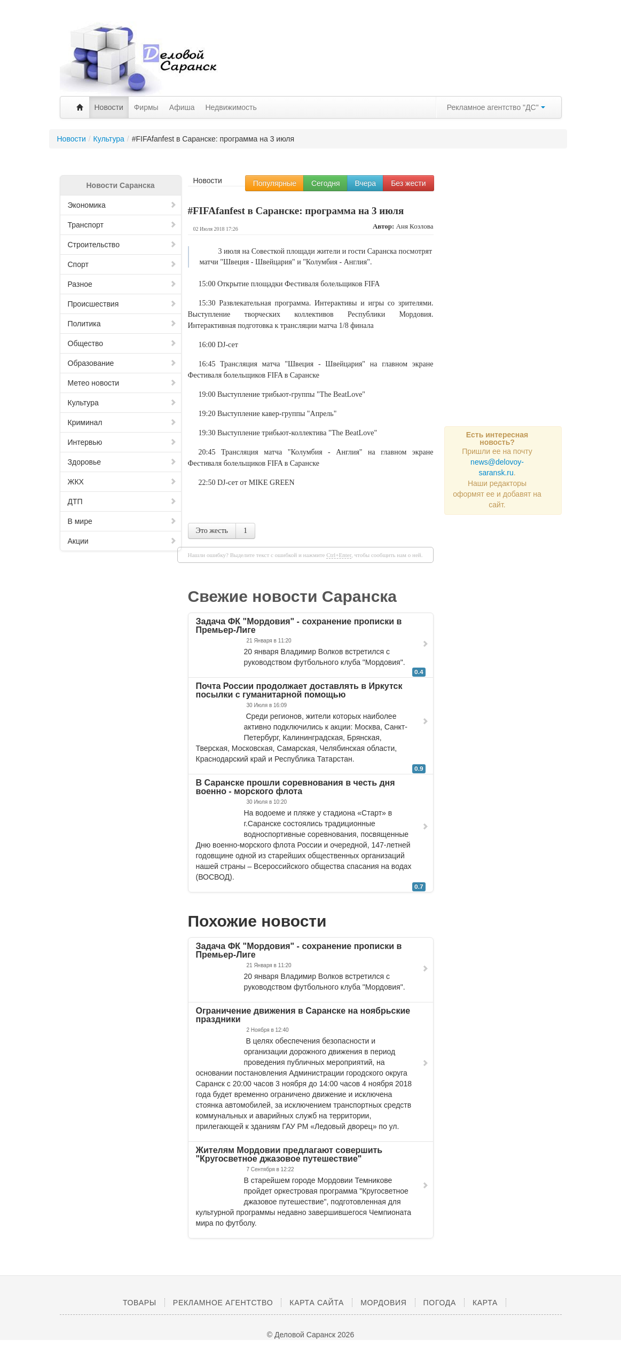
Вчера (365, 183)
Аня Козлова (415, 226)
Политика (122, 323)
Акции (122, 541)
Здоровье (122, 462)
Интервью (122, 442)
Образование (122, 363)
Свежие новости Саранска (292, 596)
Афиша (182, 107)
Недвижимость (231, 107)
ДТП (122, 501)
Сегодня (325, 183)
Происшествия (122, 304)
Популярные (274, 183)
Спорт (122, 264)
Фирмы (146, 107)
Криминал (122, 422)
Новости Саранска (120, 185)
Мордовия (383, 1302)
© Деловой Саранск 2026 (310, 1334)
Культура (122, 402)
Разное (122, 284)
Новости (109, 107)
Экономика (122, 205)
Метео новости (122, 383)
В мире (122, 521)
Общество (122, 343)
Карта (485, 1302)
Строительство (122, 244)
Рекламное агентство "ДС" (496, 107)
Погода (439, 1302)
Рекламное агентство (223, 1302)
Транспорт (122, 225)
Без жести (408, 183)
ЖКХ (122, 481)
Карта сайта (316, 1302)
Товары (139, 1302)
